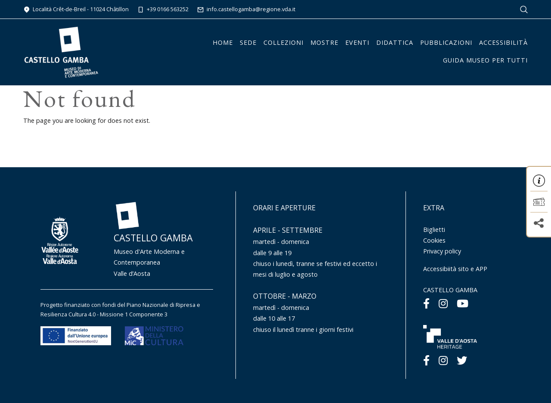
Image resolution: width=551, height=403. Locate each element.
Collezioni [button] (283, 42)
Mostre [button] (324, 42)
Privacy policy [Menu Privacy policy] (442, 251)
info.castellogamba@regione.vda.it (246, 9)
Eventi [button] (357, 42)
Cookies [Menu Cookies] (434, 240)
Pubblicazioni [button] (446, 42)
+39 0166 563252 (163, 9)
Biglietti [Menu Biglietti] (434, 229)
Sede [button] (248, 42)
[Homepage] (61, 51)
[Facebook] (426, 303)
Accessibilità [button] (503, 42)
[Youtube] (462, 303)
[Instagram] (443, 303)
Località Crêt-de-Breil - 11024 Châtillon (76, 9)
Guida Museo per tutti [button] (485, 60)
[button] (539, 180)
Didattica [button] (394, 42)
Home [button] (223, 42)
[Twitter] (462, 360)
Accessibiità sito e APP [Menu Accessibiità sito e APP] (455, 269)
